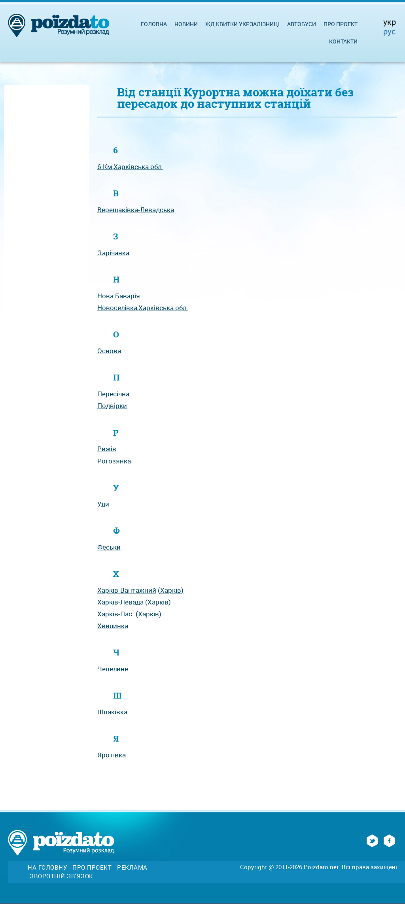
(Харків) (171, 590)
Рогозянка (114, 460)
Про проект (341, 24)
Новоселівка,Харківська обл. (142, 307)
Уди (103, 503)
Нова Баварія (118, 295)
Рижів (106, 448)
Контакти (343, 41)
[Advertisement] (46, 206)
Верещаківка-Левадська (135, 209)
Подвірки (112, 405)
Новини (186, 24)
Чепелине (112, 668)
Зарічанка (113, 252)
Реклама (132, 867)
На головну (47, 867)
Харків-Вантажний (126, 590)
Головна (154, 24)
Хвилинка (112, 625)
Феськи (109, 547)
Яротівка (111, 754)
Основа (109, 350)
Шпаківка (112, 711)
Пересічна (113, 393)
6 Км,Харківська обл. (130, 166)
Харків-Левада (120, 601)
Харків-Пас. (115, 613)
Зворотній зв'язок (61, 876)
